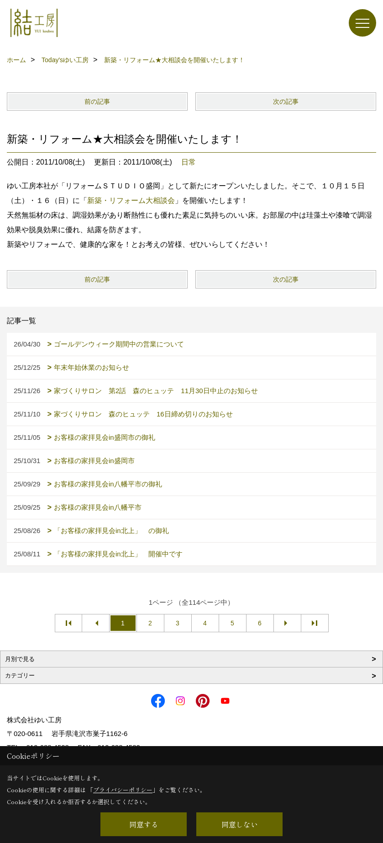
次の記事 (286, 101)
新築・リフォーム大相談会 (131, 200)
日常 (188, 162)
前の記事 (97, 101)
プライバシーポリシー (122, 789)
